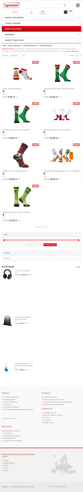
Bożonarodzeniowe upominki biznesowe (18, 409)
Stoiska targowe (12, 23)
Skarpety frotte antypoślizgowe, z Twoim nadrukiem (62, 171)
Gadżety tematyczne (14, 40)
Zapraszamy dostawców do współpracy (58, 402)
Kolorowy (6, 258)
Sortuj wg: (5, 55)
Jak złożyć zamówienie (12, 436)
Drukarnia (9, 34)
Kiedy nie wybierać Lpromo (53, 415)
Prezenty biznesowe (11, 397)
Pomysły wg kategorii (11, 407)
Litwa (5, 468)
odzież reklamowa (72, 51)
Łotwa (6, 470)
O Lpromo (47, 417)
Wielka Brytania (9, 463)
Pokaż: (71, 55)
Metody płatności (10, 438)
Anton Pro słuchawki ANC (22, 271)
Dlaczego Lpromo (49, 413)
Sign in (15, 12)
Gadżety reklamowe (14, 17)
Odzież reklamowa (13, 29)
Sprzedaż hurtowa (50, 397)
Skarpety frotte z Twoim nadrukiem (15, 171)
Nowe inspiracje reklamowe (54, 404)
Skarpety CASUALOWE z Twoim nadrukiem (59, 89)
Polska (6, 460)
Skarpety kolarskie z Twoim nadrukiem (16, 130)
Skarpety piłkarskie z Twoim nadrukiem (57, 130)
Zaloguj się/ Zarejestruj (12, 431)
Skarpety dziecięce (8, 49)
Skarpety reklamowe (30, 45)
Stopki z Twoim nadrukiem (12, 89)
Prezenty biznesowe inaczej (54, 399)
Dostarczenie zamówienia (13, 441)
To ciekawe (47, 420)
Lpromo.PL (5, 487)
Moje (42, 11)
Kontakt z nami (48, 422)
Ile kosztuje (8, 433)
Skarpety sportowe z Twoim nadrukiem (16, 212)
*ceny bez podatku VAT (9, 418)
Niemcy (6, 465)
